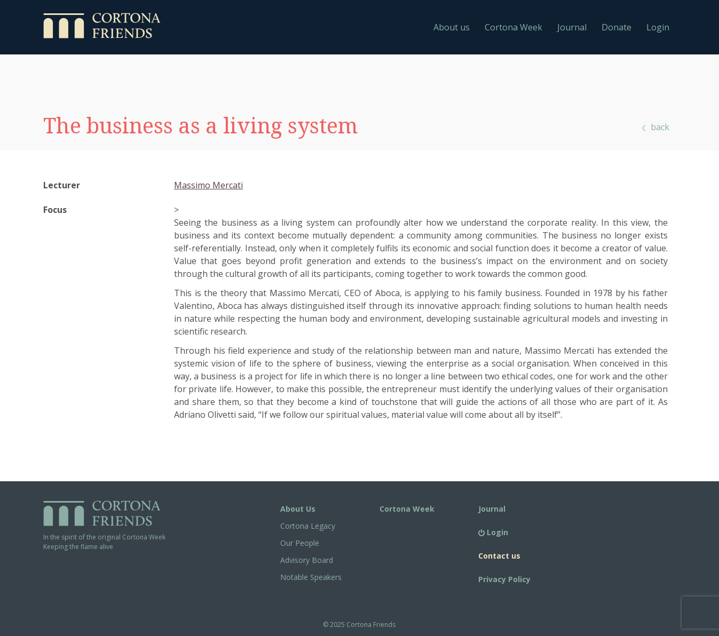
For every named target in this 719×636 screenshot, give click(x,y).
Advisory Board (306, 560)
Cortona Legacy (307, 526)
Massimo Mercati (208, 185)
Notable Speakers (311, 577)
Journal (572, 27)
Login (657, 27)
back (654, 127)
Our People (299, 543)
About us (451, 27)
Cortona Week (513, 27)
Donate (616, 27)
